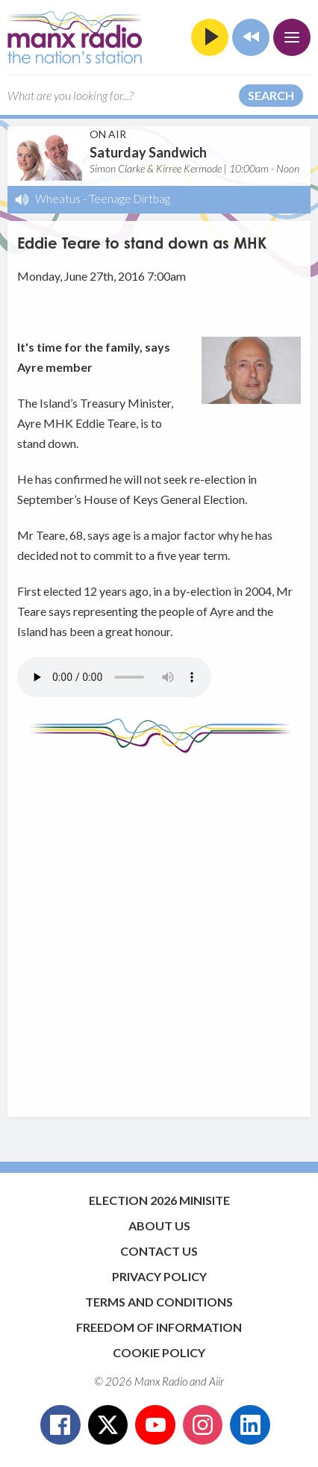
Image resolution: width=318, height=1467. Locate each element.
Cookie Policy (159, 1352)
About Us (159, 1225)
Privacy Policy (159, 1276)
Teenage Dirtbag (129, 198)
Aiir (216, 1381)
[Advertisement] (159, 928)
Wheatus (58, 198)
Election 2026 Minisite (159, 1200)
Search (271, 95)
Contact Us (159, 1251)
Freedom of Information (159, 1327)
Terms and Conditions (159, 1302)
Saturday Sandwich (148, 152)
